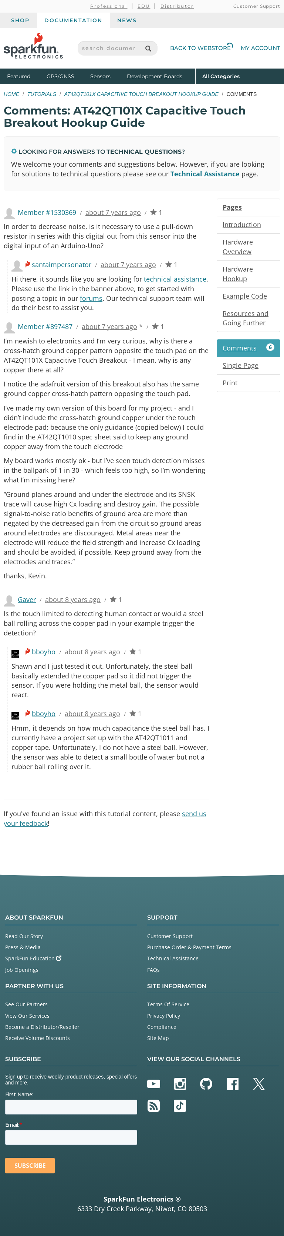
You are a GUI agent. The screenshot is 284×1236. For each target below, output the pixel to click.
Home (11, 94)
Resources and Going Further (245, 318)
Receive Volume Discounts (37, 1037)
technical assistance (175, 279)
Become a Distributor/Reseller (42, 1026)
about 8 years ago (73, 599)
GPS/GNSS (60, 76)
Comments (248, 347)
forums (91, 298)
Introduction (242, 224)
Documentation (73, 20)
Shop (20, 20)
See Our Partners (26, 1004)
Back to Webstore (201, 47)
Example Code (245, 296)
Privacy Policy (163, 1015)
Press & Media (23, 947)
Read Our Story (24, 936)
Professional (109, 6)
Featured (25, 76)
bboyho (43, 651)
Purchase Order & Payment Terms (189, 947)
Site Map (158, 1037)
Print (230, 382)
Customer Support (256, 6)
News (127, 20)
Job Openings (21, 969)
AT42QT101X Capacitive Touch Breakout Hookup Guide (141, 94)
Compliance (161, 1026)
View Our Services (27, 1015)
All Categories (221, 76)
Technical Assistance (205, 173)
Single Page (240, 365)
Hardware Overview (238, 246)
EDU (144, 6)
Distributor (177, 6)
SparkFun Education (33, 958)
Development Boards (154, 76)
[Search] (148, 48)
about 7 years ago (113, 212)
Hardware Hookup (238, 274)
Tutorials (41, 94)
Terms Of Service (168, 1004)
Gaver (27, 599)
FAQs (153, 969)
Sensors (100, 76)
